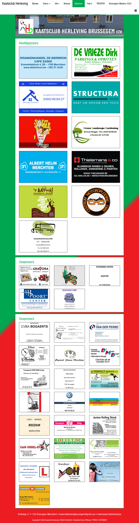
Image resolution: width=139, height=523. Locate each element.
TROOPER (100, 3)
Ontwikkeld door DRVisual (82, 520)
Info (57, 3)
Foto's (89, 3)
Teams (46, 3)
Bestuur (67, 3)
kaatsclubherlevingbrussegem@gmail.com (77, 514)
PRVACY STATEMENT (100, 520)
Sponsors (79, 3)
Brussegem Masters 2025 (120, 3)
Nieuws (35, 3)
